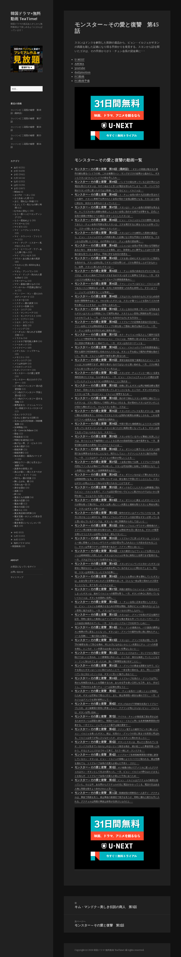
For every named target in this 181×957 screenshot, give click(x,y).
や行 (16, 532)
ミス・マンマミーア (23, 312)
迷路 (16, 490)
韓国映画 (16, 546)
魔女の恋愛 (19, 500)
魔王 (16, 525)
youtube (80, 68)
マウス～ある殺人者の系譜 (27, 258)
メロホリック (20, 366)
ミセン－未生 (20, 325)
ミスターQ (19, 299)
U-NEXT (79, 59)
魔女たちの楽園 (21, 497)
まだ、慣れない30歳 (24, 201)
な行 (16, 181)
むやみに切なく (21, 210)
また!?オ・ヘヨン (22, 194)
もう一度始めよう (22, 220)
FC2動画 (79, 76)
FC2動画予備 (82, 80)
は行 (16, 185)
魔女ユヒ (18, 509)
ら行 (16, 535)
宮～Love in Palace (23, 430)
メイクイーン (20, 347)
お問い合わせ (17, 571)
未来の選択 (19, 446)
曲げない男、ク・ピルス (26, 443)
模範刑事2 (19, 452)
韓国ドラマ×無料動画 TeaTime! (26, 16)
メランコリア (20, 360)
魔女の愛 (18, 503)
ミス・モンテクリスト (25, 315)
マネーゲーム (20, 280)
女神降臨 (18, 427)
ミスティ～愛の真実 (23, 303)
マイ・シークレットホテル (27, 229)
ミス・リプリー (21, 319)
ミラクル (18, 338)
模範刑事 (18, 449)
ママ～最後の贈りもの (25, 284)
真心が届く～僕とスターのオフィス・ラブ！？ (28, 473)
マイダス (18, 226)
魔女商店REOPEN (22, 513)
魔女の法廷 (19, 506)
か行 (16, 170)
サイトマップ (17, 577)
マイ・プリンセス (22, 255)
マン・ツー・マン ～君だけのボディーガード (28, 295)
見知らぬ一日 (20, 484)
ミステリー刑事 (21, 306)
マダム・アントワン (23, 271)
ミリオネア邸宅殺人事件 (26, 341)
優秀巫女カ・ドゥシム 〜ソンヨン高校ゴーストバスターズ (28, 406)
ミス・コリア (20, 309)
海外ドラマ (19, 543)
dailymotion (82, 72)
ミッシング (19, 328)
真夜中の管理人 (21, 468)
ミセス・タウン (21, 322)
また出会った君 (21, 198)
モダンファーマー (22, 369)
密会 (16, 433)
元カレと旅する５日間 (25, 417)
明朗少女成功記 (21, 439)
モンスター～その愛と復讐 (27, 373)
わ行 (16, 539)
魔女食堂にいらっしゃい (26, 522)
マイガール (19, 223)
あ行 (16, 167)
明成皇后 (18, 436)
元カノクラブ (20, 414)
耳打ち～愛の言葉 (22, 478)
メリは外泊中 (20, 363)
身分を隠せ (19, 487)
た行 (16, 177)
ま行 (16, 188)
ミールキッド (20, 344)
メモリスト (19, 357)
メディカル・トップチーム (27, 350)
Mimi (17, 191)
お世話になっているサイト (23, 566)
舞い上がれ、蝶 (21, 481)
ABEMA (79, 63)
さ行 (16, 174)
